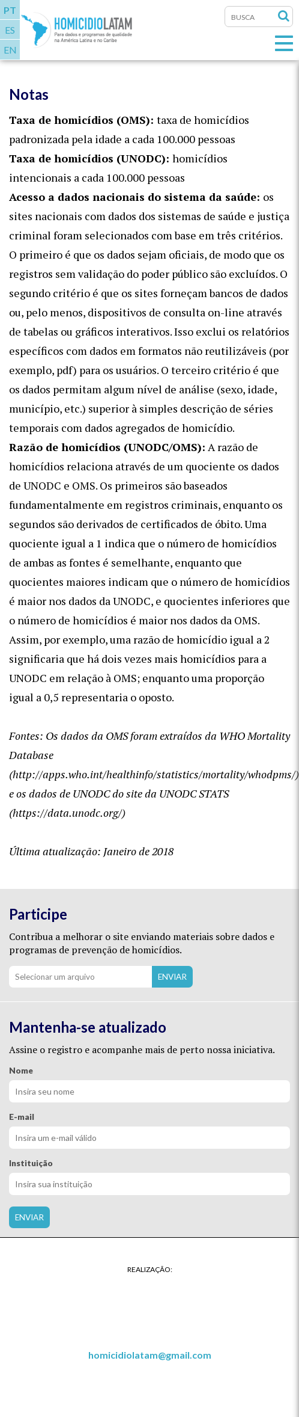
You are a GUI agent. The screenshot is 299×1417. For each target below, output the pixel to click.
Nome (21, 1070)
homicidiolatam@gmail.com (149, 1354)
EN (10, 49)
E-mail (21, 1117)
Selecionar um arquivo (55, 977)
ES (10, 29)
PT (10, 10)
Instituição (31, 1163)
